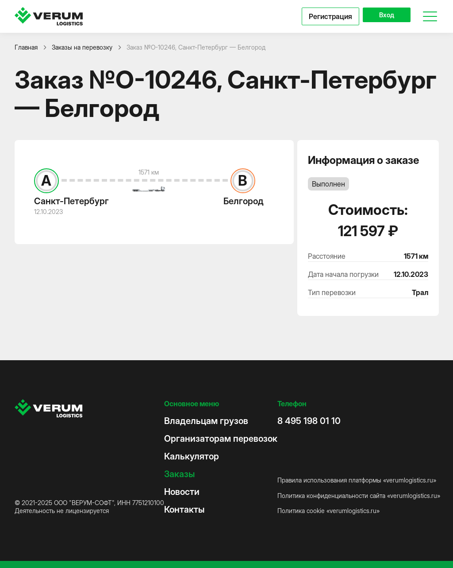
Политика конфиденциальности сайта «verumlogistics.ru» (358, 495)
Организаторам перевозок (220, 438)
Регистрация (320, 16)
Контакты (184, 509)
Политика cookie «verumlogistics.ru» (328, 510)
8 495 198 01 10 (309, 421)
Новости (182, 491)
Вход (381, 16)
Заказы (179, 474)
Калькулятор (191, 456)
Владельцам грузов (206, 421)
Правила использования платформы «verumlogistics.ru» (356, 480)
